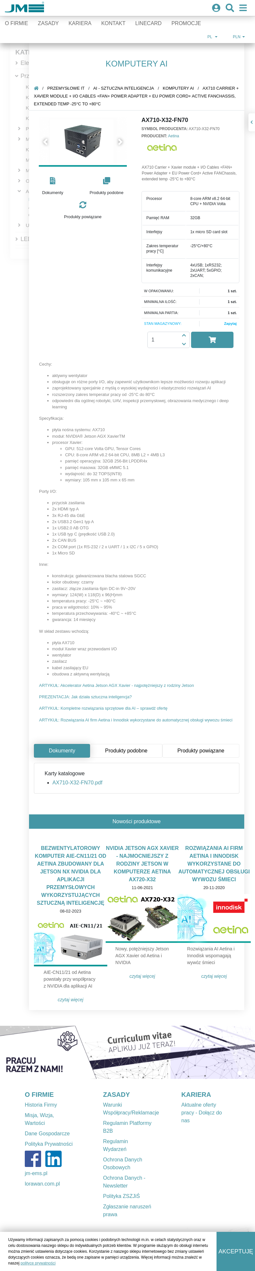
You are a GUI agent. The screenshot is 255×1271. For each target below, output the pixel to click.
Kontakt (113, 23)
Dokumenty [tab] (63, 750)
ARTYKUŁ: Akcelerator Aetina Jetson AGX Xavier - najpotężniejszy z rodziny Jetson (117, 685)
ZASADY (116, 1094)
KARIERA (196, 1094)
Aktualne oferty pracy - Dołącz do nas (201, 1112)
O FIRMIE (39, 1094)
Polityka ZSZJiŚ (121, 1196)
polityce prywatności (38, 1263)
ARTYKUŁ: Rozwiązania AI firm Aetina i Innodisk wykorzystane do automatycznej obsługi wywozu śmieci (136, 720)
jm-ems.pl (36, 1173)
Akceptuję (235, 1251)
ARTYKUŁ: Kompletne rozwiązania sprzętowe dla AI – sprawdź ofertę (104, 708)
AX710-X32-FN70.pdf (78, 782)
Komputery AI (179, 88)
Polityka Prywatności (49, 1144)
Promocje (186, 23)
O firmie (16, 23)
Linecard (148, 23)
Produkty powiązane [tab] (201, 750)
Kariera (79, 23)
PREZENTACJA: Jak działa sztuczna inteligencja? (86, 696)
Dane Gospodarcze (47, 1133)
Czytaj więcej (71, 999)
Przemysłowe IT (66, 88)
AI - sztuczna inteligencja (124, 88)
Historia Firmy (41, 1105)
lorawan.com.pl (42, 1184)
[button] (46, 142)
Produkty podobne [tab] (127, 750)
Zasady (48, 23)
